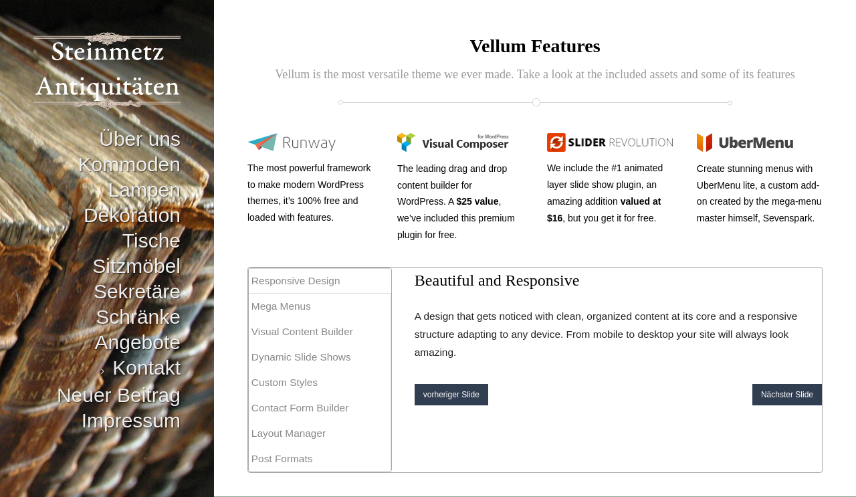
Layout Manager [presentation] (288, 433)
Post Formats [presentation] (282, 458)
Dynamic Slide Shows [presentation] (301, 357)
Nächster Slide (787, 394)
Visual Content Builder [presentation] (302, 331)
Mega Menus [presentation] (281, 306)
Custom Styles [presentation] (284, 382)
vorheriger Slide (451, 394)
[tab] (320, 281)
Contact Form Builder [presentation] (299, 407)
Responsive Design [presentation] (295, 280)
